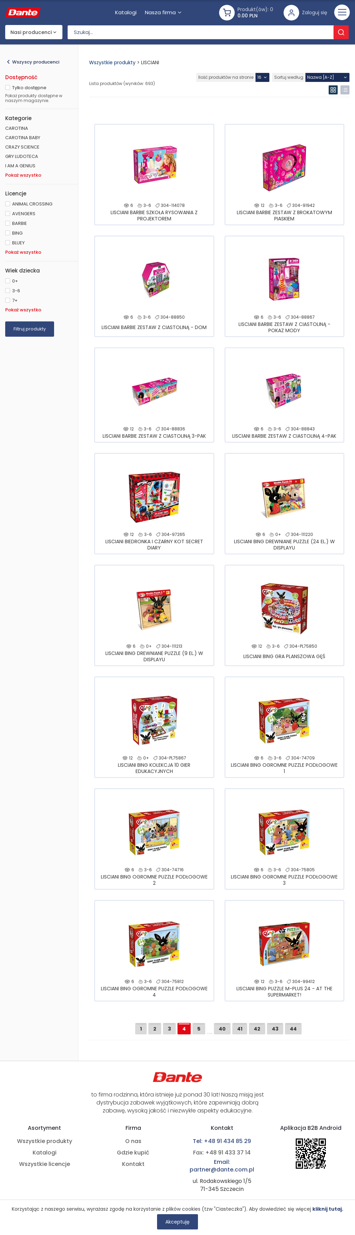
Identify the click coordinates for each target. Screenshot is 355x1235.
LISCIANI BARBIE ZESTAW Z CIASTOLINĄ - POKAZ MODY (284, 327)
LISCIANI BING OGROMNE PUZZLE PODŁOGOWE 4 (154, 991)
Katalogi (45, 1153)
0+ (15, 281)
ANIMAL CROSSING (32, 204)
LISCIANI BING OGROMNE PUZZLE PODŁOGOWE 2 (154, 880)
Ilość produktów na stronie (225, 77)
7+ (15, 300)
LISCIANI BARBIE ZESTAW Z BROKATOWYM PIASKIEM (284, 215)
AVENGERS (23, 213)
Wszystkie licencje (44, 1164)
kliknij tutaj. (327, 1208)
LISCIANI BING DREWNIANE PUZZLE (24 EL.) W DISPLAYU (284, 544)
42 (257, 1028)
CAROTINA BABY (22, 137)
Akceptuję (177, 1221)
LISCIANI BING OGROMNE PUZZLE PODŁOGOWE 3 (284, 880)
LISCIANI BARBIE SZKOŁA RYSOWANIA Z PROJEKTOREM (154, 215)
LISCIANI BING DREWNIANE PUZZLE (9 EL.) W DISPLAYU (154, 656)
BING (17, 233)
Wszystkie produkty (112, 62)
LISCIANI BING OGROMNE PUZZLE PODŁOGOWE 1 (284, 768)
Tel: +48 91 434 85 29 (222, 1141)
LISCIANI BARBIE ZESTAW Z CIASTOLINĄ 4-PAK (284, 436)
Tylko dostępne (29, 87)
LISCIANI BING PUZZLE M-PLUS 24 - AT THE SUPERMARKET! (284, 991)
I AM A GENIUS (20, 165)
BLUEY (18, 243)
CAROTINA (16, 128)
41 (239, 1028)
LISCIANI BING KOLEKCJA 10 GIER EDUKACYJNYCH (154, 768)
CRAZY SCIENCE (22, 147)
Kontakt (133, 1164)
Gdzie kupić (133, 1153)
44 (293, 1028)
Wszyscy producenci (35, 62)
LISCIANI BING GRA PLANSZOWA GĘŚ (284, 656)
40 (222, 1028)
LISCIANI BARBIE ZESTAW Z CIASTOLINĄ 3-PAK (154, 436)
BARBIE (19, 223)
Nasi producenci (31, 32)
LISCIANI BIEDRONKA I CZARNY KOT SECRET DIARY (154, 544)
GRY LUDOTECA (21, 156)
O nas (133, 1141)
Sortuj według (288, 77)
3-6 (16, 290)
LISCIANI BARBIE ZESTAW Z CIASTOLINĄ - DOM (154, 327)
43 (275, 1028)
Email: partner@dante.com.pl (222, 1166)
